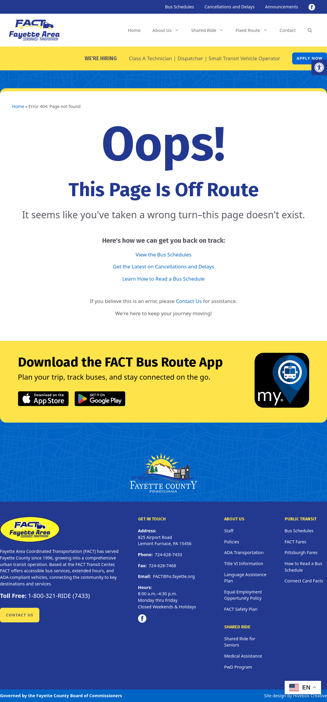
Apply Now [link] (310, 58)
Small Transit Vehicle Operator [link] (244, 58)
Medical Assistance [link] (243, 656)
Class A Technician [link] (150, 58)
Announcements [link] (281, 7)
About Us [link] (168, 30)
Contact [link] (288, 30)
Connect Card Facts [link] (304, 581)
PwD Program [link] (238, 667)
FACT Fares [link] (295, 542)
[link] (319, 67)
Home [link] (134, 30)
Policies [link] (231, 542)
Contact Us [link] (189, 301)
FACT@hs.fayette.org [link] (174, 576)
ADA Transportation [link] (244, 552)
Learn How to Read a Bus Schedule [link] (163, 278)
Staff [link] (228, 531)
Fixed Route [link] (254, 30)
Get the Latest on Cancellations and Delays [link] (163, 266)
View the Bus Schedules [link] (163, 254)
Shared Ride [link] (210, 30)
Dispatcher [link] (190, 58)
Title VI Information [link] (243, 563)
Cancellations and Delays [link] (229, 7)
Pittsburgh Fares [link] (301, 552)
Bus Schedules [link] (179, 7)
